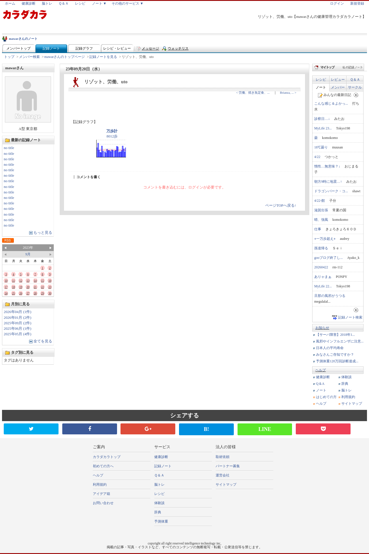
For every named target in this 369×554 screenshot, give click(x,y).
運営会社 (222, 475)
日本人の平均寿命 (330, 348)
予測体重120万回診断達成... (337, 361)
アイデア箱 (101, 494)
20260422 (321, 267)
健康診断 (28, 3)
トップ (9, 57)
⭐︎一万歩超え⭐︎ (325, 239)
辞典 (344, 384)
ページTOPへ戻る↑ (280, 205)
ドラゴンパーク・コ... (331, 191)
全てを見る (42, 341)
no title (9, 148)
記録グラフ (84, 48)
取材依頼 (222, 457)
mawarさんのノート (23, 38)
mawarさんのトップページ (64, 57)
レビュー (338, 80)
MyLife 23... (323, 128)
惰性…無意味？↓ (327, 166)
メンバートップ (18, 48)
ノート (321, 87)
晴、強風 (321, 220)
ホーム (10, 3)
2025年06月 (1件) (17, 329)
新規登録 (357, 3)
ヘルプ (320, 370)
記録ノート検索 (350, 317)
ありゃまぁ (323, 277)
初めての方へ (103, 466)
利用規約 (348, 397)
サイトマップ (351, 404)
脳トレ (47, 3)
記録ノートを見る (103, 57)
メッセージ (150, 48)
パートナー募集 (228, 466)
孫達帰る (321, 248)
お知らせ (322, 328)
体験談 (346, 377)
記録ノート (51, 48)
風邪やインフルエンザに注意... (340, 341)
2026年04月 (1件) (17, 312)
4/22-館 (319, 201)
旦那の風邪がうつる (329, 296)
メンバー (338, 87)
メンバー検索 (29, 57)
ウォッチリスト (178, 49)
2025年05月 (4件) (17, 334)
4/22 (317, 157)
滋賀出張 (321, 210)
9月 (28, 254)
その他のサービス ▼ (128, 3)
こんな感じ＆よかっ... (331, 103)
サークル (355, 87)
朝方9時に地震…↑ (328, 182)
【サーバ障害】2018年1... (335, 335)
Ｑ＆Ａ (64, 3)
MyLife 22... (323, 286)
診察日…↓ (322, 119)
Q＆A (320, 384)
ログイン (337, 3)
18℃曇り (321, 147)
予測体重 (161, 521)
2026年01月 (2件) (17, 318)
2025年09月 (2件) (17, 323)
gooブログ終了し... (328, 258)
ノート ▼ (99, 3)
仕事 (317, 229)
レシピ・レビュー (117, 48)
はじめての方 (326, 397)
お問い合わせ (103, 503)
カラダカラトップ (107, 457)
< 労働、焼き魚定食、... (253, 92)
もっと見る (42, 233)
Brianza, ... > (288, 92)
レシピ (80, 3)
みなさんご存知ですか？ (335, 355)
